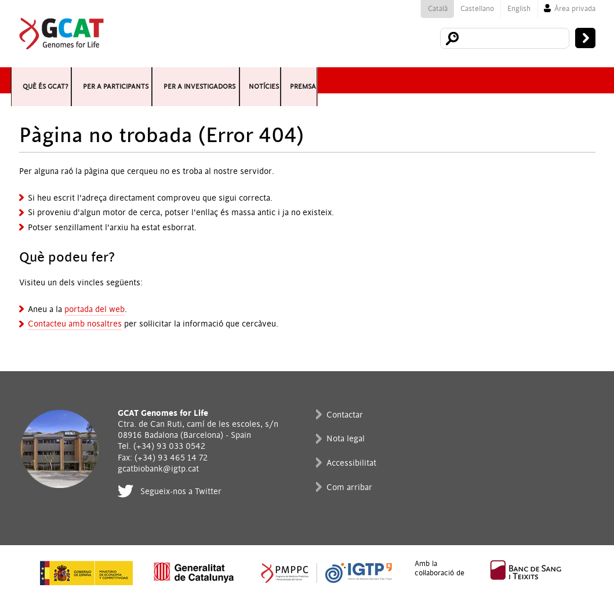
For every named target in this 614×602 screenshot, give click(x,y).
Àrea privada (574, 8)
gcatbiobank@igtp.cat (158, 468)
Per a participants (223, 80)
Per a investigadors (389, 80)
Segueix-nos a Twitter (180, 491)
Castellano (477, 8)
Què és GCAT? (76, 80)
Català (438, 8)
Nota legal (345, 438)
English (519, 8)
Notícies (506, 80)
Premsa (567, 80)
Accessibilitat (351, 463)
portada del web (94, 309)
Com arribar (349, 487)
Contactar (344, 414)
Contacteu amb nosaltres (75, 323)
